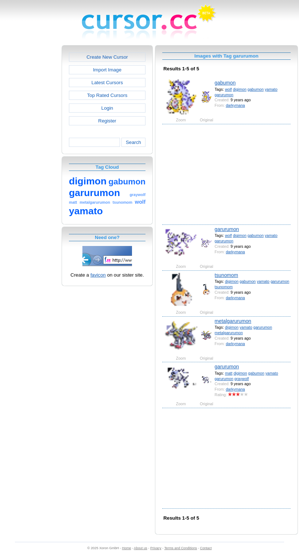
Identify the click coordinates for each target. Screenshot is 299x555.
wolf (228, 89)
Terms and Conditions (180, 548)
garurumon (224, 95)
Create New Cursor (107, 57)
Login (107, 108)
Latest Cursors (107, 82)
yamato (271, 89)
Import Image (107, 70)
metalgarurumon (233, 321)
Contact (206, 548)
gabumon (225, 83)
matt (229, 373)
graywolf (241, 378)
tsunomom (226, 275)
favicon (98, 275)
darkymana (235, 105)
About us (140, 548)
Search (133, 142)
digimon (239, 89)
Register (107, 121)
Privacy (155, 548)
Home (126, 548)
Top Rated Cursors (107, 95)
